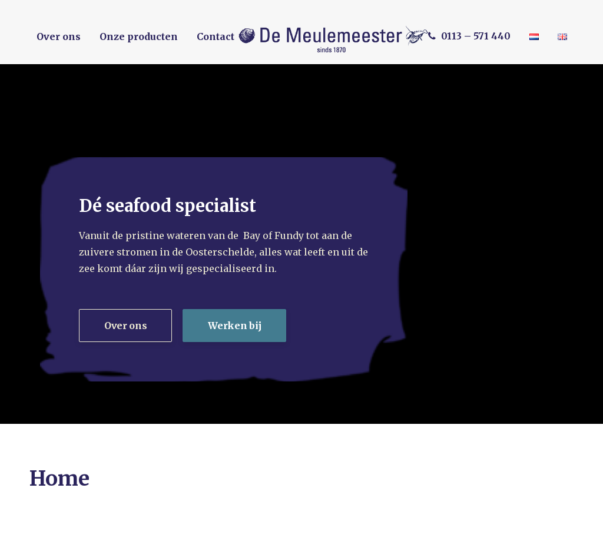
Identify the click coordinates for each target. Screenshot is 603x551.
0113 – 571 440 (476, 36)
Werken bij (234, 325)
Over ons (59, 36)
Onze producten (139, 36)
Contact (215, 36)
